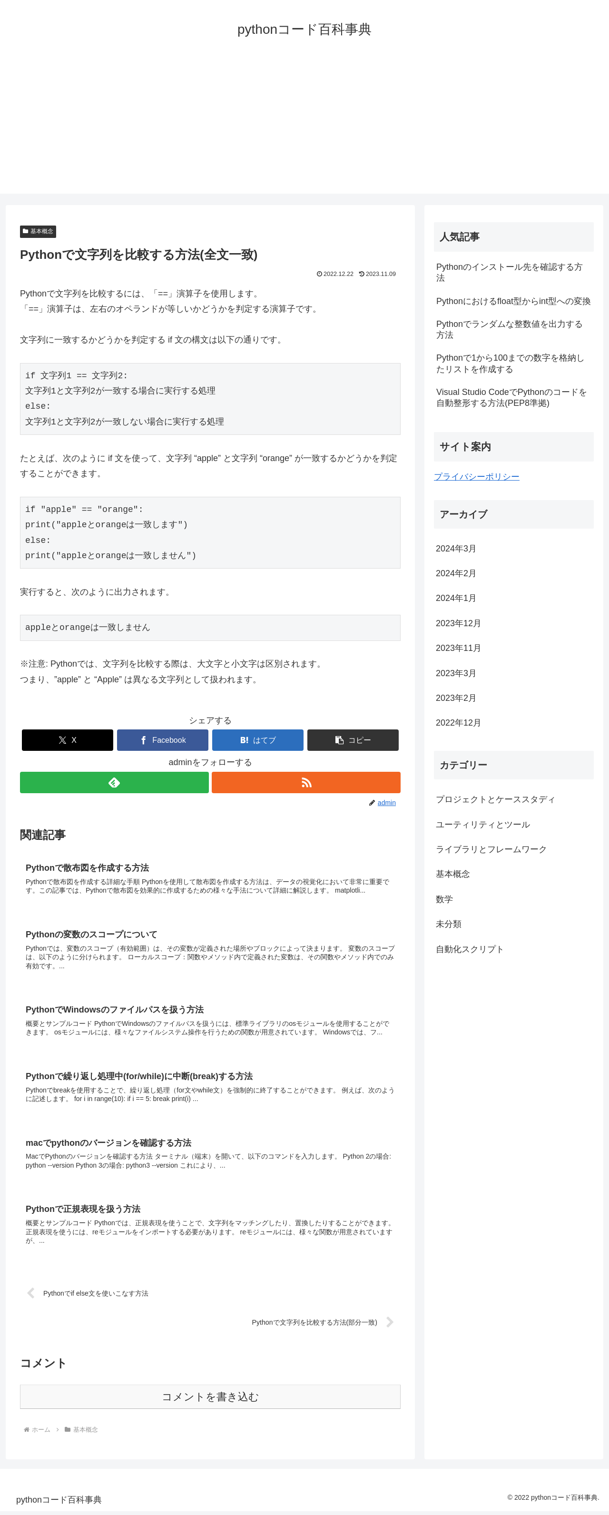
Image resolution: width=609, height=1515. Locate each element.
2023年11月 (458, 648)
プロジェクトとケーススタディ (496, 799)
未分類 (449, 924)
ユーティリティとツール (483, 824)
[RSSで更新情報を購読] (306, 782)
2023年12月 (458, 623)
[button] (353, 740)
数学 (444, 899)
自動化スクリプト (470, 949)
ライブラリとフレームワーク (491, 849)
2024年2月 (456, 573)
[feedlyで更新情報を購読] (114, 782)
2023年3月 (456, 673)
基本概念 (38, 231)
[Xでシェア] (67, 740)
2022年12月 (458, 723)
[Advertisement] (304, 127)
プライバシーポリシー (477, 477)
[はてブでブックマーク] (258, 740)
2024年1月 (456, 598)
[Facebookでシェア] (162, 740)
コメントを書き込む (210, 1401)
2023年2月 (456, 698)
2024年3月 (456, 548)
